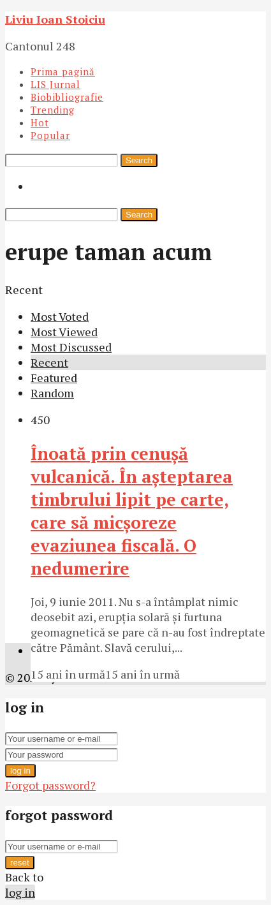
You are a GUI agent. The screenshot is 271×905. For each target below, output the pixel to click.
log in (20, 771)
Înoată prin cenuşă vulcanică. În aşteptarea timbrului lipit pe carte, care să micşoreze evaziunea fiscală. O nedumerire (132, 511)
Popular (50, 135)
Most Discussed (71, 347)
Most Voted (60, 316)
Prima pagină (63, 71)
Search (139, 160)
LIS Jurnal (55, 84)
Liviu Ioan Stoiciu (55, 19)
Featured (54, 377)
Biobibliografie (67, 97)
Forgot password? (50, 785)
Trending (53, 109)
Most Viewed (64, 331)
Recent (49, 362)
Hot (40, 122)
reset (19, 862)
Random (52, 393)
